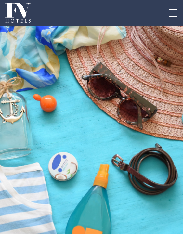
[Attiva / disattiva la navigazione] (173, 13)
